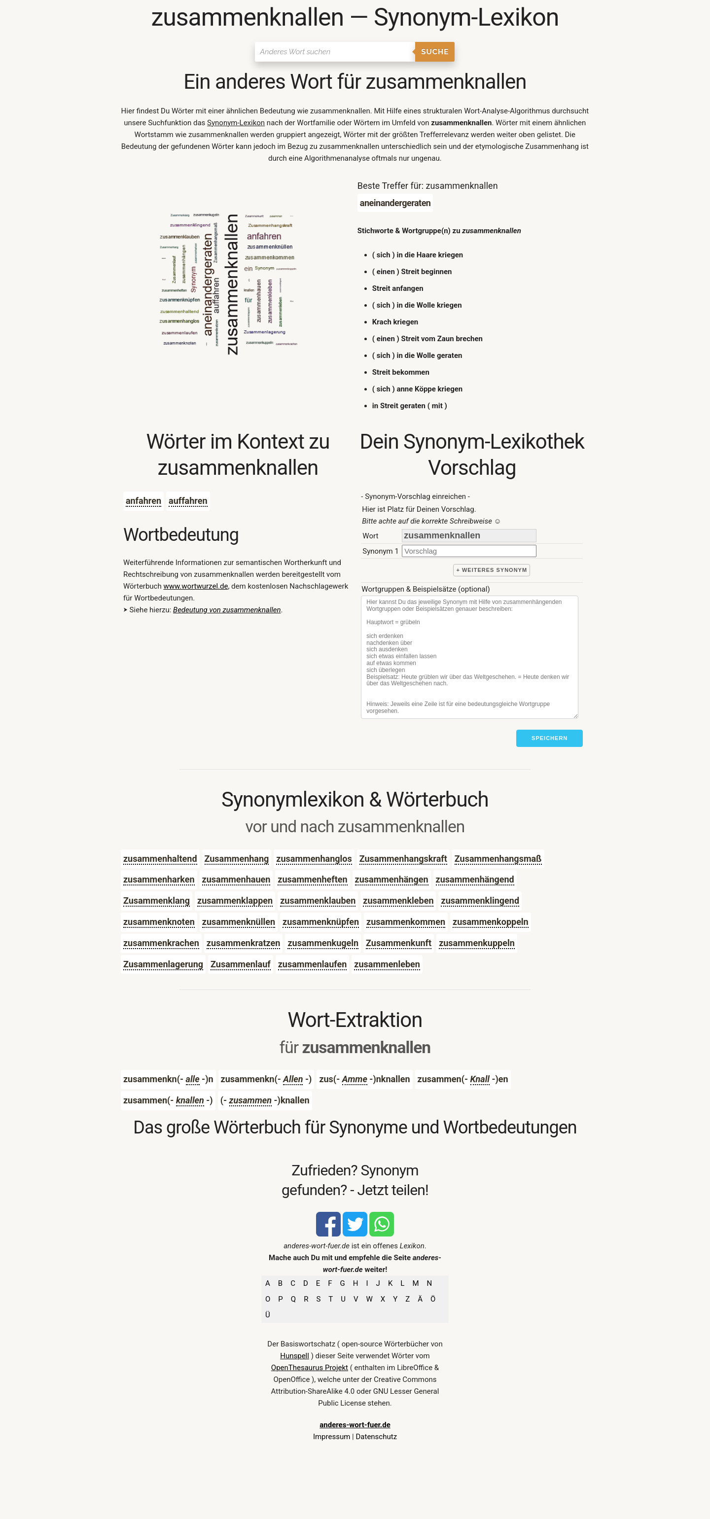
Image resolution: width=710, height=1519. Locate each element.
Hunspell (294, 1355)
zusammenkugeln (322, 943)
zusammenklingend (480, 900)
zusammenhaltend (160, 858)
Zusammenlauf (241, 964)
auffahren (188, 500)
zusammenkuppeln (477, 943)
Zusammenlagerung (163, 964)
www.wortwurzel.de (195, 586)
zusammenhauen (236, 879)
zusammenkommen (405, 922)
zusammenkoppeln (491, 922)
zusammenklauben (317, 900)
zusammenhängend (475, 879)
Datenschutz (376, 1436)
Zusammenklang (156, 900)
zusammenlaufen (312, 964)
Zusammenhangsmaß (498, 858)
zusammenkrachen (161, 943)
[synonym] (469, 551)
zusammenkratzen (244, 943)
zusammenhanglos (314, 858)
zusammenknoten (159, 922)
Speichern (550, 738)
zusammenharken (159, 879)
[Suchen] (335, 52)
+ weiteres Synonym (491, 570)
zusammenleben (387, 964)
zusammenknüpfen (321, 922)
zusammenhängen (391, 879)
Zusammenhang (237, 858)
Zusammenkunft (398, 943)
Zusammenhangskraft (403, 858)
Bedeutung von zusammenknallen (227, 609)
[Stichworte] (469, 657)
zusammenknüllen (238, 922)
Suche (435, 51)
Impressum (331, 1436)
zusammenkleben (398, 900)
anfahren (143, 500)
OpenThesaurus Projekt (309, 1367)
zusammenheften (312, 879)
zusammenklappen (235, 900)
